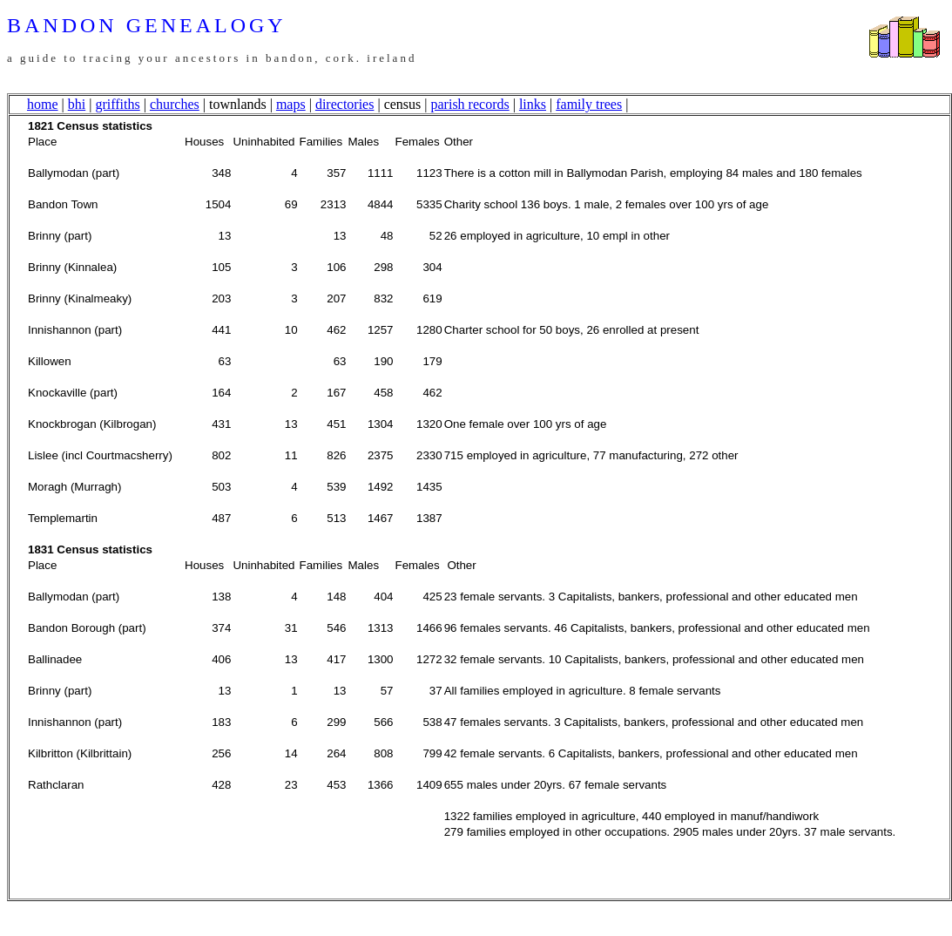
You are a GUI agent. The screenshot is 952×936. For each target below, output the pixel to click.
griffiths (117, 104)
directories (345, 104)
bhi (76, 104)
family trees (589, 104)
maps (291, 104)
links (532, 104)
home (42, 104)
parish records (470, 104)
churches (174, 104)
